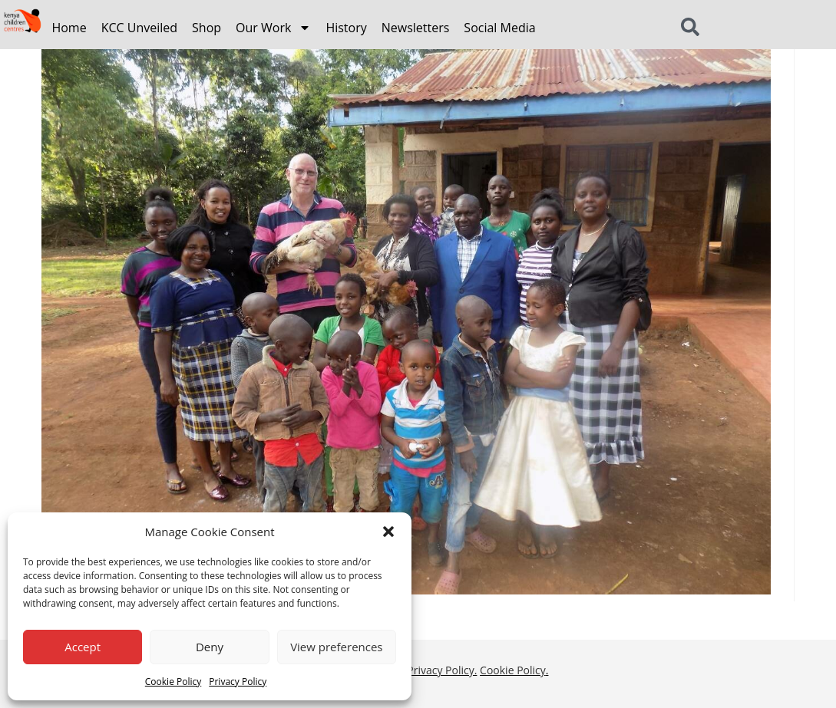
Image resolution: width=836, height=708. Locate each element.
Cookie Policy (173, 681)
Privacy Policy (237, 681)
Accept (82, 646)
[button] (388, 531)
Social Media (499, 27)
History (345, 27)
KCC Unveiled (139, 27)
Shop (206, 27)
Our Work (273, 27)
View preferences (336, 646)
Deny (209, 646)
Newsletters (416, 27)
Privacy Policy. (442, 670)
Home (68, 27)
